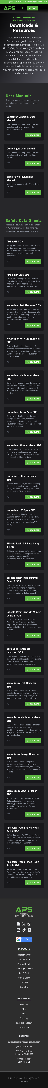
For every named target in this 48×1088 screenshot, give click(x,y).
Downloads (24, 1027)
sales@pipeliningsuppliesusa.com (24, 1042)
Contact (32, 8)
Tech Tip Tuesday (24, 1023)
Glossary (24, 1018)
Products (24, 948)
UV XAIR (24, 982)
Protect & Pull (24, 964)
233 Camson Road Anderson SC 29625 (24, 1052)
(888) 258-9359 (15, 2)
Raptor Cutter (24, 954)
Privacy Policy (23, 1078)
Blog (24, 1009)
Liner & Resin (24, 973)
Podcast (24, 1004)
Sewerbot (24, 987)
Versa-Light (24, 977)
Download (33, 135)
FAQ (24, 1013)
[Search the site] (23, 8)
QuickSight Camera (24, 968)
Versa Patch (24, 959)
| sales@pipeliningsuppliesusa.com (34, 2)
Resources (24, 998)
